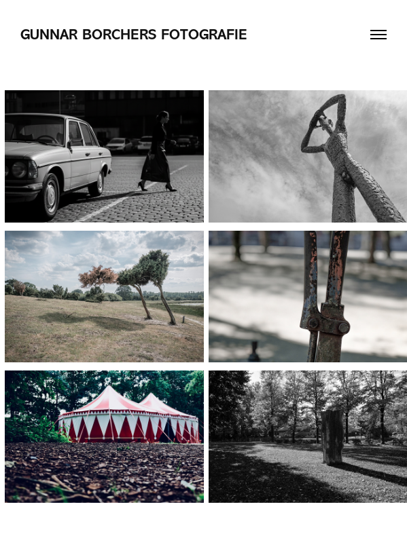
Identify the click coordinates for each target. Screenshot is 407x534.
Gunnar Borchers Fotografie (133, 34)
